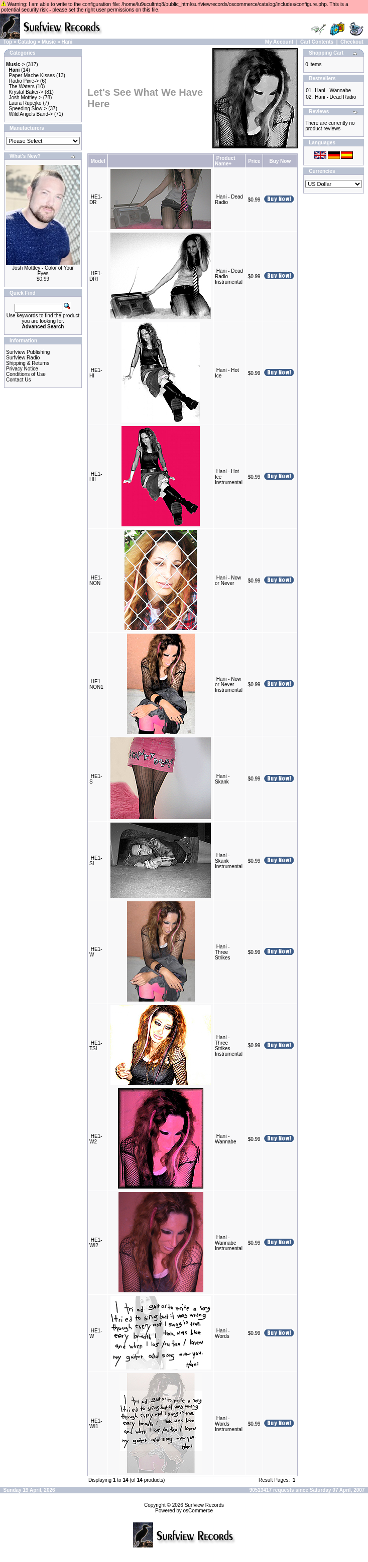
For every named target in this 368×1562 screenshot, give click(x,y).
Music (49, 42)
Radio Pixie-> (24, 81)
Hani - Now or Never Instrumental (228, 684)
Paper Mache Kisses (32, 75)
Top (8, 42)
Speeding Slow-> (28, 108)
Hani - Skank (222, 779)
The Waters (21, 86)
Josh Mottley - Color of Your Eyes (43, 270)
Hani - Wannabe (225, 1138)
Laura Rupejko (25, 103)
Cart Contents (316, 42)
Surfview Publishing (28, 352)
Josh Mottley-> (25, 97)
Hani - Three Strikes (222, 952)
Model (98, 161)
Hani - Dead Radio (335, 97)
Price (254, 161)
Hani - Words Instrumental (228, 1424)
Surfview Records (204, 1505)
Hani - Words (222, 1333)
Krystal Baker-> (26, 92)
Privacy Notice (22, 368)
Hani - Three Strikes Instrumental (228, 1046)
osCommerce (198, 1510)
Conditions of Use (26, 374)
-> (15, 64)
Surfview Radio (23, 357)
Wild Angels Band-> (31, 114)
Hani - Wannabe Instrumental (228, 1243)
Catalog (27, 42)
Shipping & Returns (27, 363)
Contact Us (18, 379)
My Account (279, 42)
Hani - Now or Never (228, 580)
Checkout (351, 42)
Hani (67, 42)
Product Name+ (225, 160)
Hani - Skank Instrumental (228, 861)
